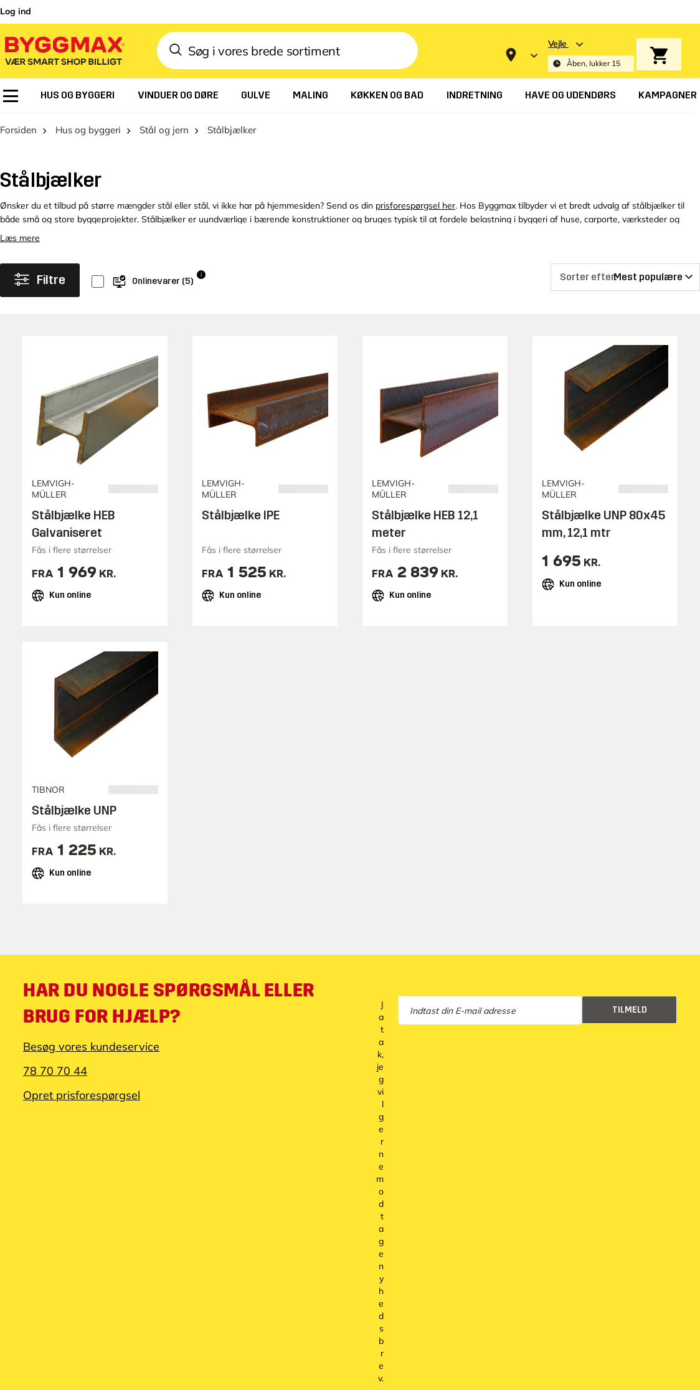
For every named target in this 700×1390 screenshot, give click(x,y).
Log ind (15, 11)
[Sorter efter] (625, 277)
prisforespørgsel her (415, 205)
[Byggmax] (63, 50)
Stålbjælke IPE (241, 515)
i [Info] (201, 274)
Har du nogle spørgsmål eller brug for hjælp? (169, 1003)
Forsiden (18, 130)
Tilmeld (629, 1010)
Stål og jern (164, 130)
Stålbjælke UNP (74, 810)
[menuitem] (10, 96)
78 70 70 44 (55, 1071)
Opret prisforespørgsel (81, 1095)
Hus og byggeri (88, 130)
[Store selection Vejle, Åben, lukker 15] (591, 55)
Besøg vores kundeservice (91, 1046)
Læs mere (20, 237)
